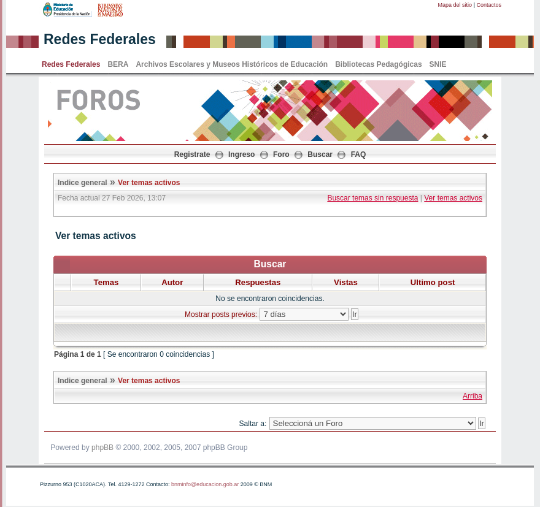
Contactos (488, 5)
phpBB (102, 447)
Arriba (472, 396)
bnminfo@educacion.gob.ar (205, 484)
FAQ (358, 154)
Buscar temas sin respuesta (372, 198)
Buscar (320, 154)
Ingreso (241, 154)
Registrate (192, 154)
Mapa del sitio (455, 5)
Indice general (82, 182)
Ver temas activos (149, 182)
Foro (281, 154)
